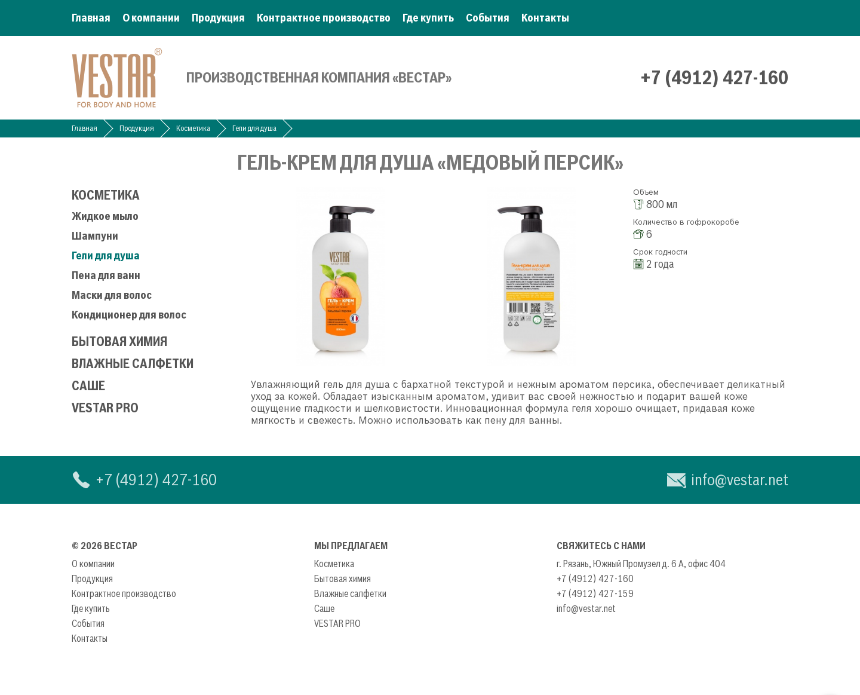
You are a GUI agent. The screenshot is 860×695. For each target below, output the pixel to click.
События (487, 18)
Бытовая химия (119, 341)
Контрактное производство (324, 18)
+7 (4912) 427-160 (714, 78)
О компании (151, 18)
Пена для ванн (106, 275)
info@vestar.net (739, 479)
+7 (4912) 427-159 (595, 593)
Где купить (428, 18)
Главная (91, 18)
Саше (88, 386)
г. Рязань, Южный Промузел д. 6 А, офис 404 (641, 564)
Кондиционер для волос (129, 315)
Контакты (545, 18)
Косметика (193, 128)
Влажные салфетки (133, 364)
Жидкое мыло (105, 216)
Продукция (218, 18)
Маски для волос (112, 295)
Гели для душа (254, 128)
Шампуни (95, 236)
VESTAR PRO (105, 408)
